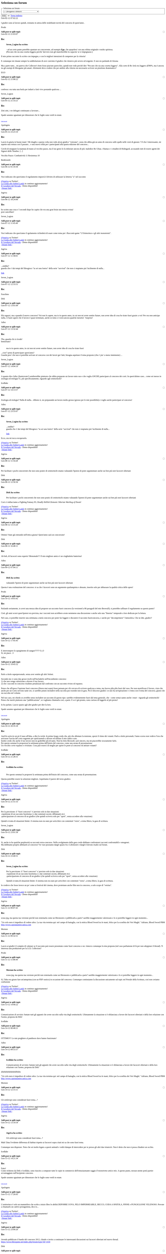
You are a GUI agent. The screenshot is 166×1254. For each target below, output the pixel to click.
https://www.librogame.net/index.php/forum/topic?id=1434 (25, 1242)
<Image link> (6, 188)
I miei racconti (4, 121)
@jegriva (5, 181)
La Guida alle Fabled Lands (12, 183)
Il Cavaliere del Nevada (11, 186)
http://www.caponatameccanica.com (16, 925)
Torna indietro (16, 15)
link (2, 273)
